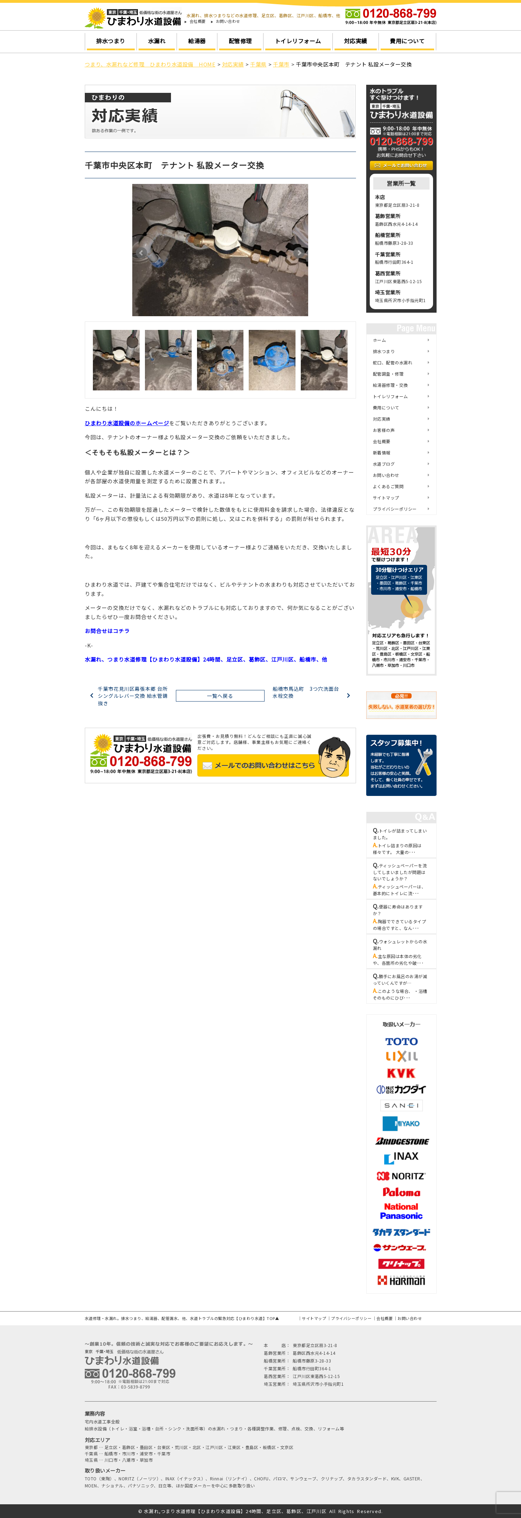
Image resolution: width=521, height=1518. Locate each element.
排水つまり (110, 41)
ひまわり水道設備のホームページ (127, 423)
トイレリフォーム (298, 41)
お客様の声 (384, 430)
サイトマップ (386, 497)
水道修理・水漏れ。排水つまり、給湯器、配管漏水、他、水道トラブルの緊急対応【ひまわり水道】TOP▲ (182, 1318)
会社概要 (198, 21)
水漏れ (157, 41)
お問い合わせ (228, 21)
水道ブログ (384, 464)
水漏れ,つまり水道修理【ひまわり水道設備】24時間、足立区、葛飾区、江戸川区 (235, 1511)
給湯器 (197, 41)
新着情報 (381, 452)
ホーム (379, 340)
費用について (407, 41)
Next (299, 253)
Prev (141, 253)
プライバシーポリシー (395, 509)
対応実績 (355, 41)
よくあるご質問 (388, 486)
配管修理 (240, 41)
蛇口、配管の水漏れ (393, 362)
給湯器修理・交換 (390, 385)
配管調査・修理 (388, 374)
